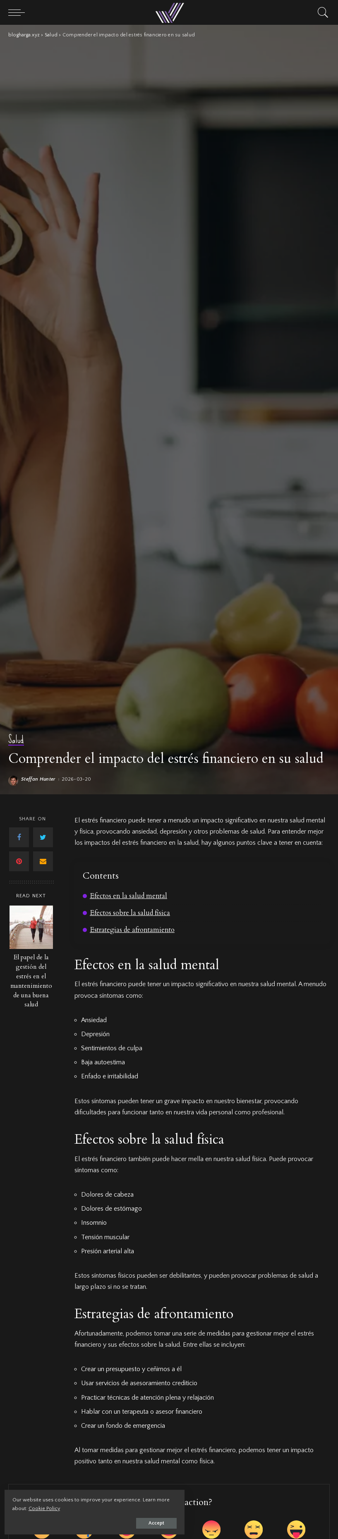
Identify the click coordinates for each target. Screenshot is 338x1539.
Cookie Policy (103, 1506)
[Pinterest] (19, 861)
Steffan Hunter (38, 779)
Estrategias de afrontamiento (134, 929)
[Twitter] (43, 837)
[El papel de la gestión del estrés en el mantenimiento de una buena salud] (31, 927)
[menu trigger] (18, 12)
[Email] (43, 861)
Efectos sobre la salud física (132, 912)
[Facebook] (19, 837)
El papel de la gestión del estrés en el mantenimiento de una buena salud (31, 981)
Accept (102, 1521)
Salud (16, 740)
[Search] (321, 12)
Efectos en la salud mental (130, 896)
